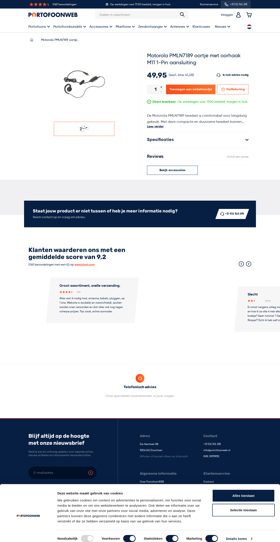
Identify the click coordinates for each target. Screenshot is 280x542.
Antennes (177, 26)
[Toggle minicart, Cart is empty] (249, 14)
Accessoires (98, 26)
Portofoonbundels (67, 26)
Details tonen (236, 533)
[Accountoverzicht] (238, 14)
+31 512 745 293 (212, 444)
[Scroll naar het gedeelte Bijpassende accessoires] (172, 170)
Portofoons (37, 26)
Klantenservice (209, 4)
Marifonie (123, 26)
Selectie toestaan (243, 505)
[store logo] (53, 14)
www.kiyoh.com (84, 264)
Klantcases (201, 26)
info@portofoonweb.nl (216, 450)
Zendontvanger (150, 26)
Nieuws (220, 26)
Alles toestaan (243, 490)
